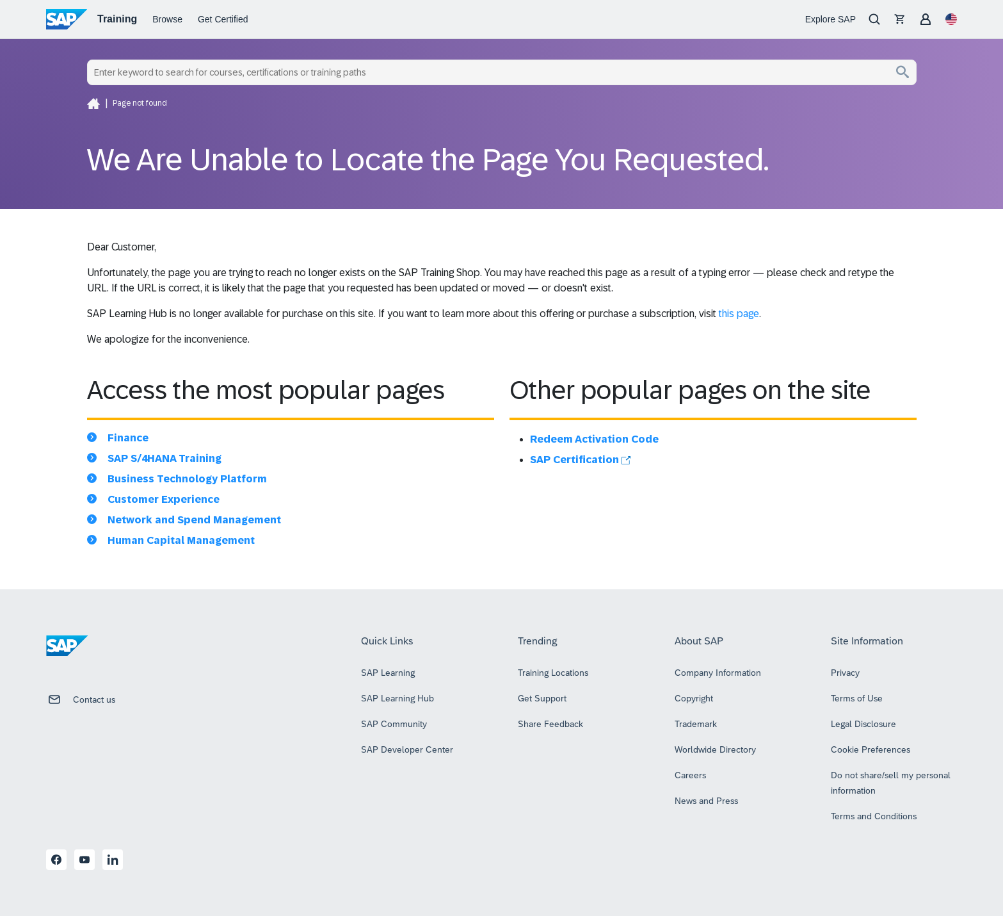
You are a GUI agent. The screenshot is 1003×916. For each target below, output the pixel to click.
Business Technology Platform (187, 478)
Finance (128, 437)
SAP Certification (580, 459)
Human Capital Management (181, 540)
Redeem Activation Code (594, 439)
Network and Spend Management (194, 519)
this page (739, 313)
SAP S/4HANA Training (164, 458)
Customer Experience (164, 499)
